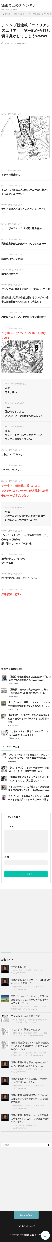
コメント (8, 826)
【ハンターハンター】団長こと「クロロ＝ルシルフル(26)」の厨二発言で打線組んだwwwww (29, 758)
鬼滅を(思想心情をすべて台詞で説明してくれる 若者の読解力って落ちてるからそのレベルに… (30, 1045)
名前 (6, 857)
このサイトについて (26, 1226)
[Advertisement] (26, 74)
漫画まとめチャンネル (18, 5)
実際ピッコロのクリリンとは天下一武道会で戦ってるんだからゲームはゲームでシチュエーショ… (30, 999)
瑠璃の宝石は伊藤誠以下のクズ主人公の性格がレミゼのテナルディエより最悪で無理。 (30, 1098)
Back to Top (26, 1215)
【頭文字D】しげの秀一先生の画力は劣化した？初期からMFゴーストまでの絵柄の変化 (29, 718)
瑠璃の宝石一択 (18, 967)
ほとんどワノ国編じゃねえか (25, 1029)
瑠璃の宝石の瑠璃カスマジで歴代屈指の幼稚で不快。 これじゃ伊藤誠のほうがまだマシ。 (30, 1118)
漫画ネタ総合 (21, 43)
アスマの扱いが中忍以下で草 (25, 1016)
